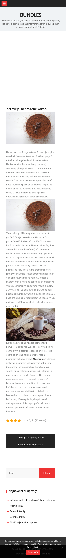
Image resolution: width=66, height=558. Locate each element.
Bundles (30, 15)
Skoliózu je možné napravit (23, 522)
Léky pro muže (17, 517)
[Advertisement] (33, 66)
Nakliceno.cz (39, 359)
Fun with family (17, 511)
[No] (62, 547)
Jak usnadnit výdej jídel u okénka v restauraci (32, 500)
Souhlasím (33, 552)
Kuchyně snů (16, 505)
